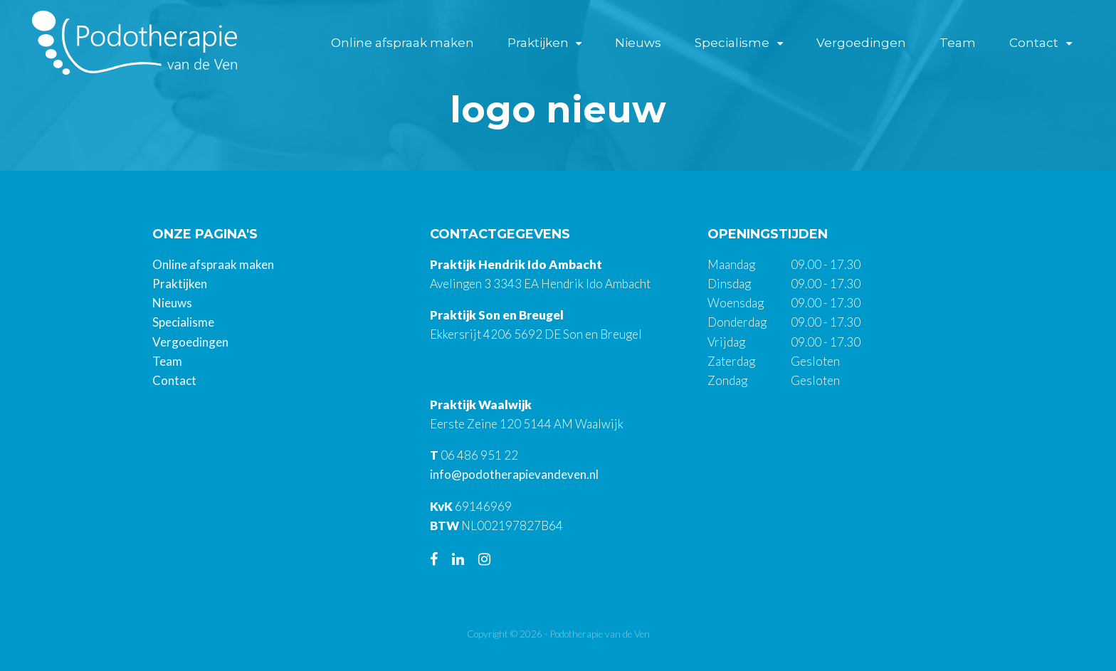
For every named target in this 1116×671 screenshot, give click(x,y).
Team (957, 43)
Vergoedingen (861, 43)
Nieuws (638, 43)
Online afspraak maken (402, 43)
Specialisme (732, 43)
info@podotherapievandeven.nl (514, 474)
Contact (1033, 43)
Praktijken (538, 43)
